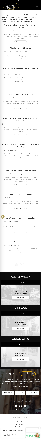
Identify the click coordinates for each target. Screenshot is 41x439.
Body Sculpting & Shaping (17, 221)
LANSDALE (20, 308)
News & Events (18, 51)
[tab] (8, 393)
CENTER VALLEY (20, 277)
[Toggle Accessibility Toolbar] (2, 216)
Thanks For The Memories (20, 48)
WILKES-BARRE (20, 339)
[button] (36, 6)
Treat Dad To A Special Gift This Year (20, 171)
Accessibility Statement (20, 426)
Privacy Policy (20, 421)
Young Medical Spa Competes (20, 194)
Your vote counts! (20, 242)
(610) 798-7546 (20, 297)
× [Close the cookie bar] (24, 429)
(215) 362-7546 (20, 328)
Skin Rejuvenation (29, 31)
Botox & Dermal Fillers (19, 31)
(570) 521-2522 (20, 359)
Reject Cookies (6, 435)
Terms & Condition (20, 424)
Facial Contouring (18, 98)
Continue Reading (21, 41)
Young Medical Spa (26, 51)
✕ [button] (39, 427)
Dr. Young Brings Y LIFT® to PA (20, 95)
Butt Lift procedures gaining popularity (20, 218)
